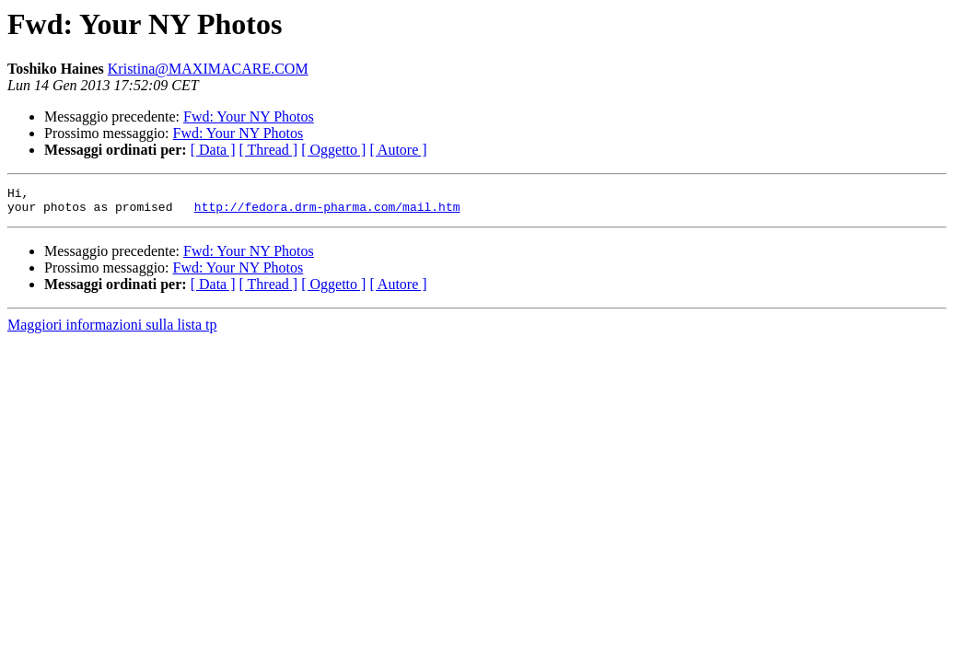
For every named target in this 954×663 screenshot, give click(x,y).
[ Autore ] (397, 149)
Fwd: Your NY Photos (248, 116)
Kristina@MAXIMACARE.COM (208, 68)
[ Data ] (213, 149)
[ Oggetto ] (333, 149)
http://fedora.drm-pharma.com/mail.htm (327, 212)
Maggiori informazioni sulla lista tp (112, 330)
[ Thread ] (268, 149)
